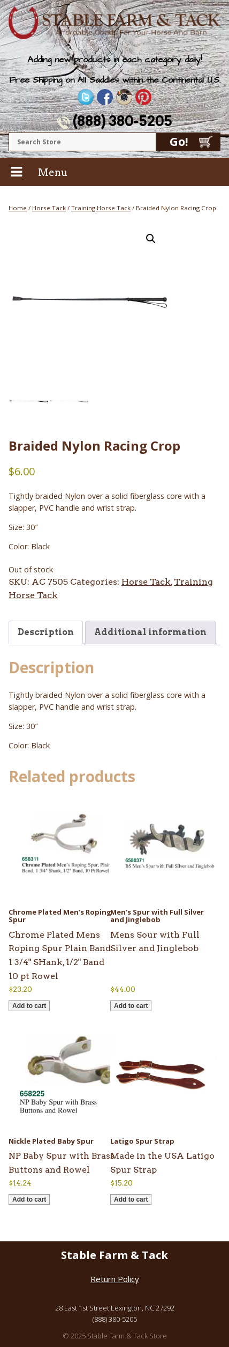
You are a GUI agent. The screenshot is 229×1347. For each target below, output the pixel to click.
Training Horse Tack (101, 208)
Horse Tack (49, 208)
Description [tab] (46, 632)
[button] (151, 238)
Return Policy (114, 1279)
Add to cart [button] (29, 1006)
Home (18, 208)
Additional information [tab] (150, 632)
